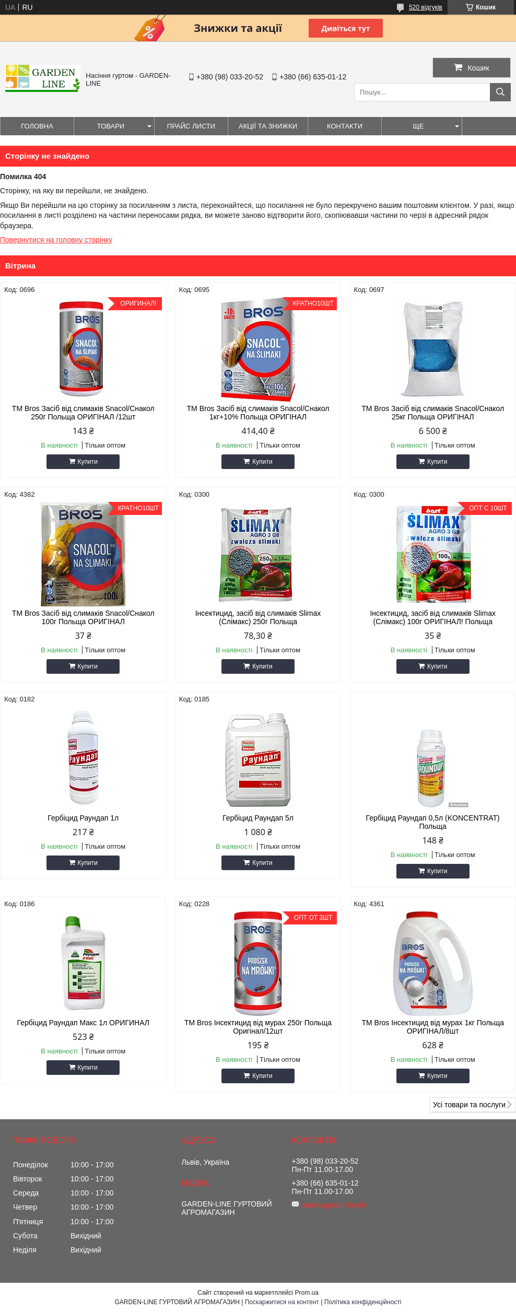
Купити (88, 461)
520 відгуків (425, 7)
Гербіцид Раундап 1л (83, 818)
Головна (37, 126)
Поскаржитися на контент (282, 1302)
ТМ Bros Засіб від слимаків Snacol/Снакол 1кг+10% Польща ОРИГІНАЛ (258, 412)
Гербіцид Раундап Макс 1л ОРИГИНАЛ (83, 1022)
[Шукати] (500, 92)
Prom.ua (307, 1292)
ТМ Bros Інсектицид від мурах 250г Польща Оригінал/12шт (258, 1026)
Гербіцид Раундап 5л (258, 818)
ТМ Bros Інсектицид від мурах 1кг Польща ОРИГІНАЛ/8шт (432, 1026)
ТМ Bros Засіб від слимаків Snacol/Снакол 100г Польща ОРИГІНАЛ (83, 617)
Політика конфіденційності (363, 1302)
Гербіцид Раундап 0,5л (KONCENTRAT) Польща (433, 822)
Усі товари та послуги (469, 1104)
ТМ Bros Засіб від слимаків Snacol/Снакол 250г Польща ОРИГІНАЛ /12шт (83, 412)
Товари (110, 126)
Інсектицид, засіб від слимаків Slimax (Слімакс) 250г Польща (258, 617)
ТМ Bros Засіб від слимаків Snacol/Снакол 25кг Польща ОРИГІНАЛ (432, 412)
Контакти (344, 126)
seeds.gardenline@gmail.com (339, 1205)
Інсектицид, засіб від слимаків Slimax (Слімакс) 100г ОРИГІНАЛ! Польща (433, 617)
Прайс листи (191, 126)
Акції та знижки (268, 126)
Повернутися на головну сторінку (56, 240)
